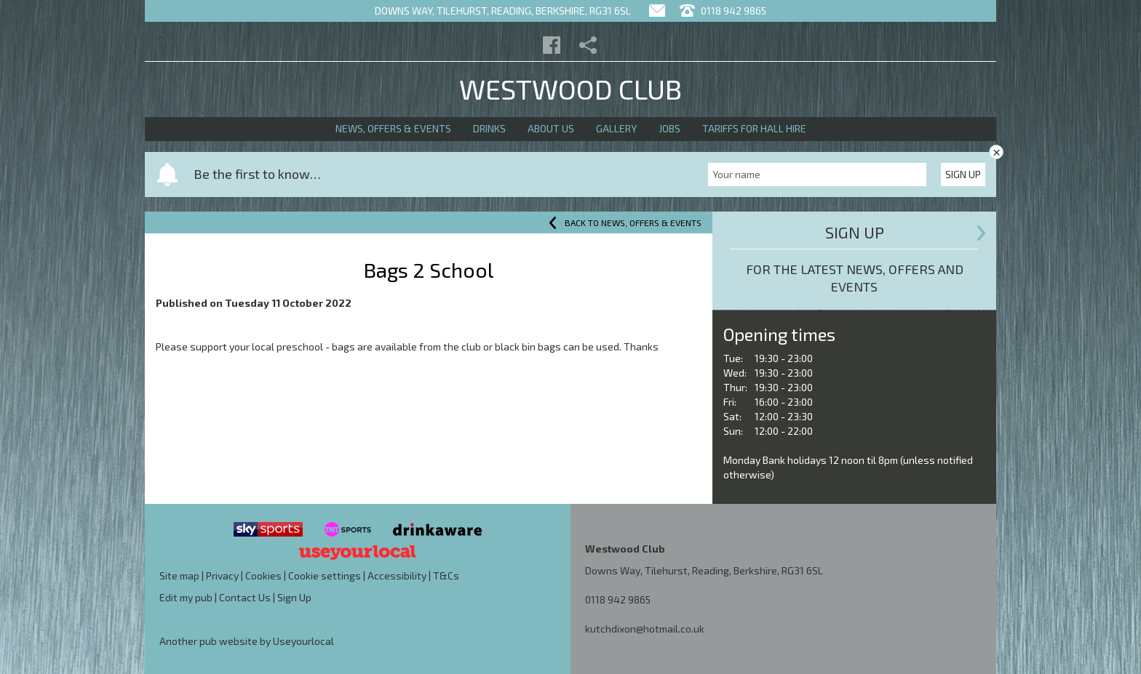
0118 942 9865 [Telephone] (723, 10)
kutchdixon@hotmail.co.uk (644, 628)
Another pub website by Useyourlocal (246, 641)
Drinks (489, 128)
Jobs (669, 128)
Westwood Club (570, 88)
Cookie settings (324, 575)
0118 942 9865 (618, 599)
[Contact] (657, 10)
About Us (551, 128)
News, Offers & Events (393, 128)
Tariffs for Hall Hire (754, 128)
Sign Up (963, 174)
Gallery (616, 128)
